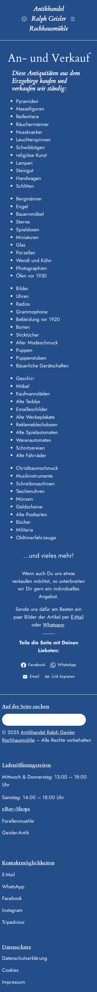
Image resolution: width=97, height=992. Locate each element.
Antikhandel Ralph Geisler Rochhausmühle (48, 19)
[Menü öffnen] (73, 19)
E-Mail (77, 616)
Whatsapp (53, 624)
